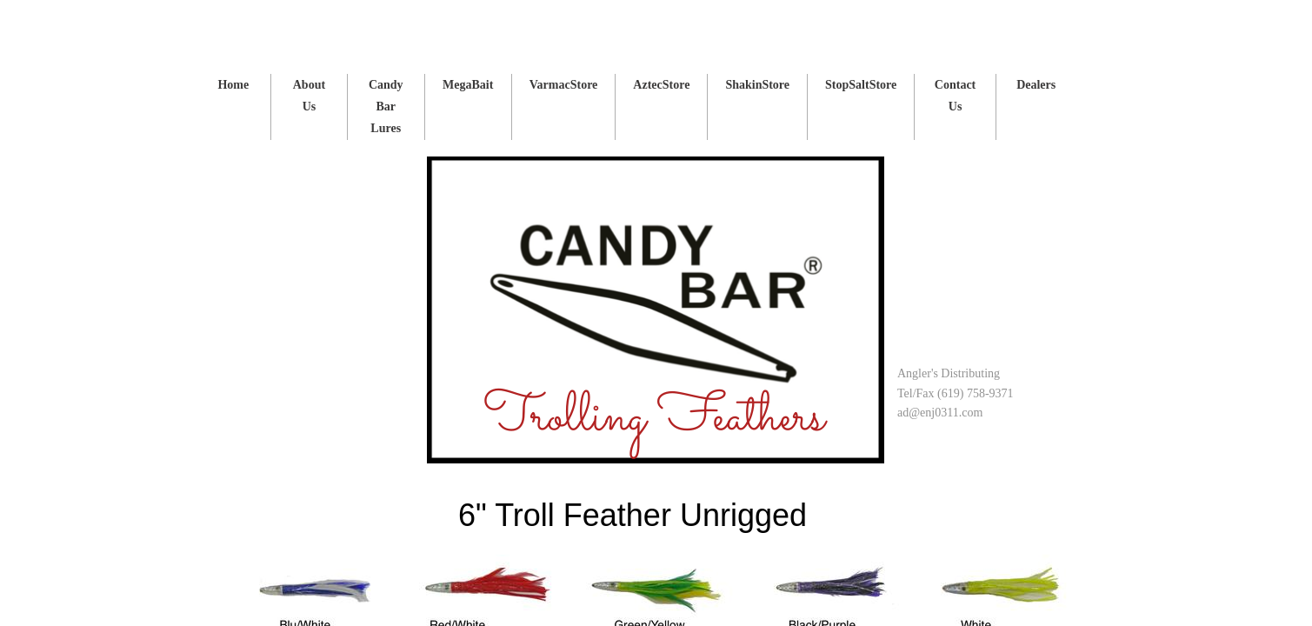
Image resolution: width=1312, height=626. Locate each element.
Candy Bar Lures (386, 106)
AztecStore (661, 84)
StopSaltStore (860, 84)
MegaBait (468, 84)
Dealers (1036, 84)
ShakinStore (757, 84)
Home (233, 84)
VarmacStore (563, 84)
